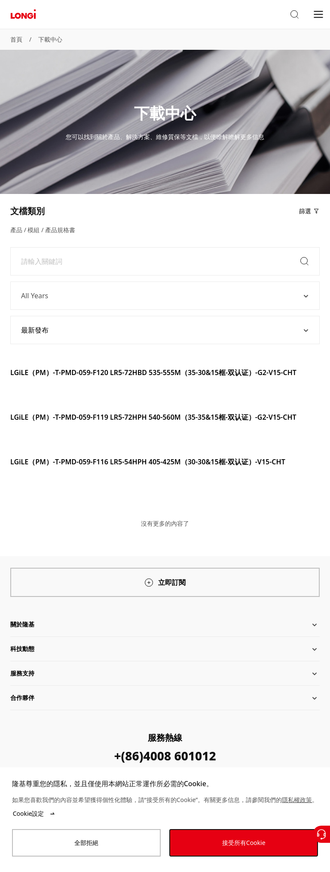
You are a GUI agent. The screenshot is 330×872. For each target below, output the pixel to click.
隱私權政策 (297, 800)
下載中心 (50, 39)
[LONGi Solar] (23, 14)
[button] (294, 14)
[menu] (318, 14)
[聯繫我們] (321, 834)
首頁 (16, 39)
